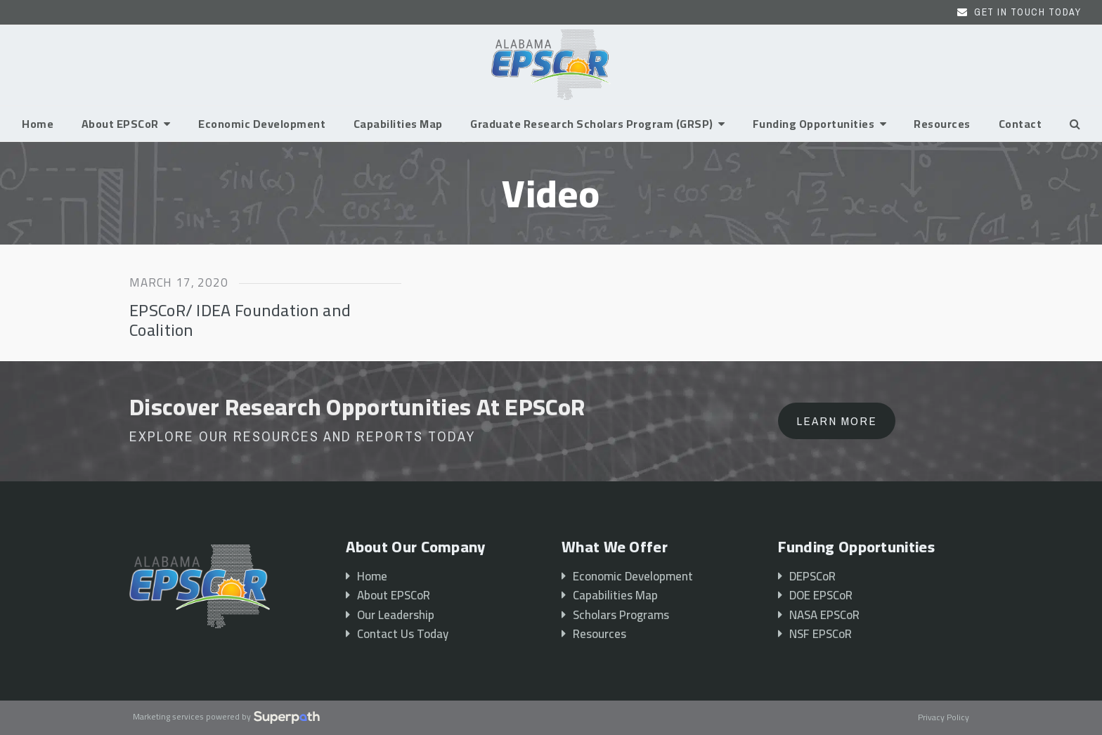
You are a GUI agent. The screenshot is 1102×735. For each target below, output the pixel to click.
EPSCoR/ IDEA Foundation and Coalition (240, 319)
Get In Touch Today (1027, 12)
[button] (1075, 123)
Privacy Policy (943, 718)
